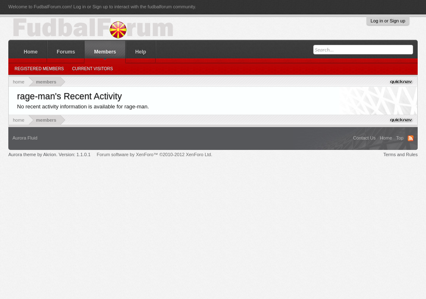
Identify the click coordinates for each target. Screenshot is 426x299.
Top (400, 137)
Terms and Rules (400, 154)
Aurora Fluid (24, 137)
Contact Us (364, 137)
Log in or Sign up (388, 20)
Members (105, 52)
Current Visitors (92, 68)
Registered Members (39, 68)
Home (30, 52)
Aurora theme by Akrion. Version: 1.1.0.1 (49, 154)
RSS (411, 138)
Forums (66, 52)
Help (140, 52)
